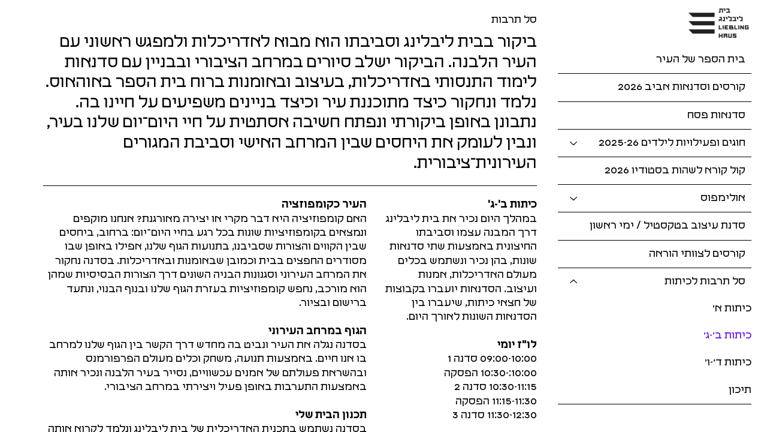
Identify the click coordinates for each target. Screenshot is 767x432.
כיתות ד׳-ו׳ (728, 362)
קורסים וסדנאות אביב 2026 (681, 87)
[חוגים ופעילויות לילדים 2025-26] (573, 143)
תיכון (740, 390)
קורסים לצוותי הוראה (697, 253)
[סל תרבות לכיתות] (573, 281)
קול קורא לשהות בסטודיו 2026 (675, 170)
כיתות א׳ (731, 308)
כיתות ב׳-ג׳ (727, 335)
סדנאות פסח (716, 115)
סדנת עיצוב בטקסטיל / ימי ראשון (667, 225)
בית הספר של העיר (700, 59)
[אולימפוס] (573, 198)
